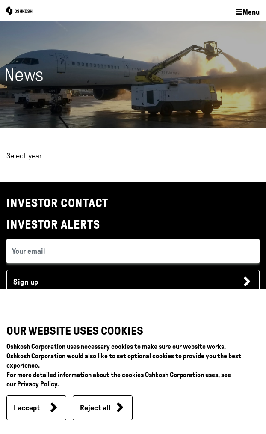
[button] (247, 12)
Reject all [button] (95, 408)
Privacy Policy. (38, 384)
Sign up (25, 282)
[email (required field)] (133, 251)
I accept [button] (27, 408)
